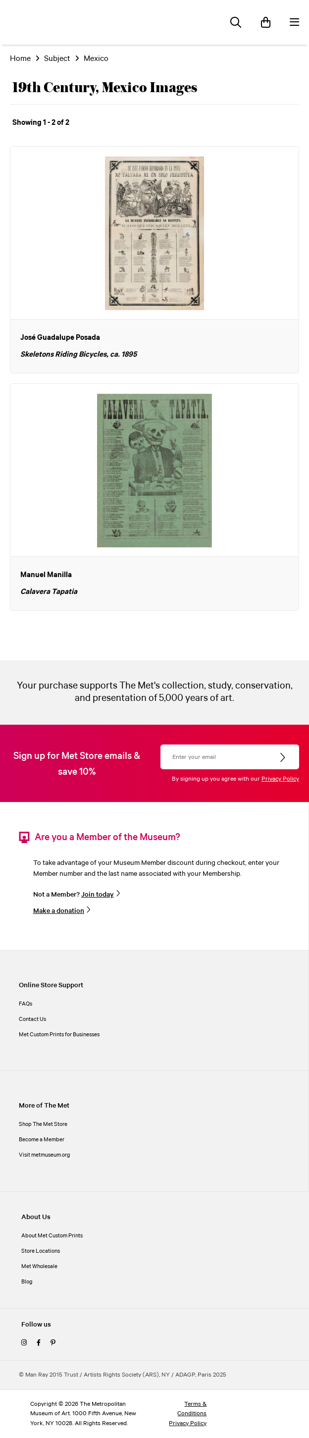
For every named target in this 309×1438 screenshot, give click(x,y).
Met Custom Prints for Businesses (59, 1035)
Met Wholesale (39, 1267)
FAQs (25, 1004)
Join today (97, 895)
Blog (27, 1282)
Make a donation (58, 911)
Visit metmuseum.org (44, 1155)
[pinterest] (53, 1343)
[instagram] (24, 1343)
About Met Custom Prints (52, 1236)
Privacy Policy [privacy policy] (187, 1423)
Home (20, 58)
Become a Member (41, 1140)
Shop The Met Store (43, 1124)
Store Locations (40, 1251)
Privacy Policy (280, 779)
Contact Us (32, 1019)
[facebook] (39, 1343)
